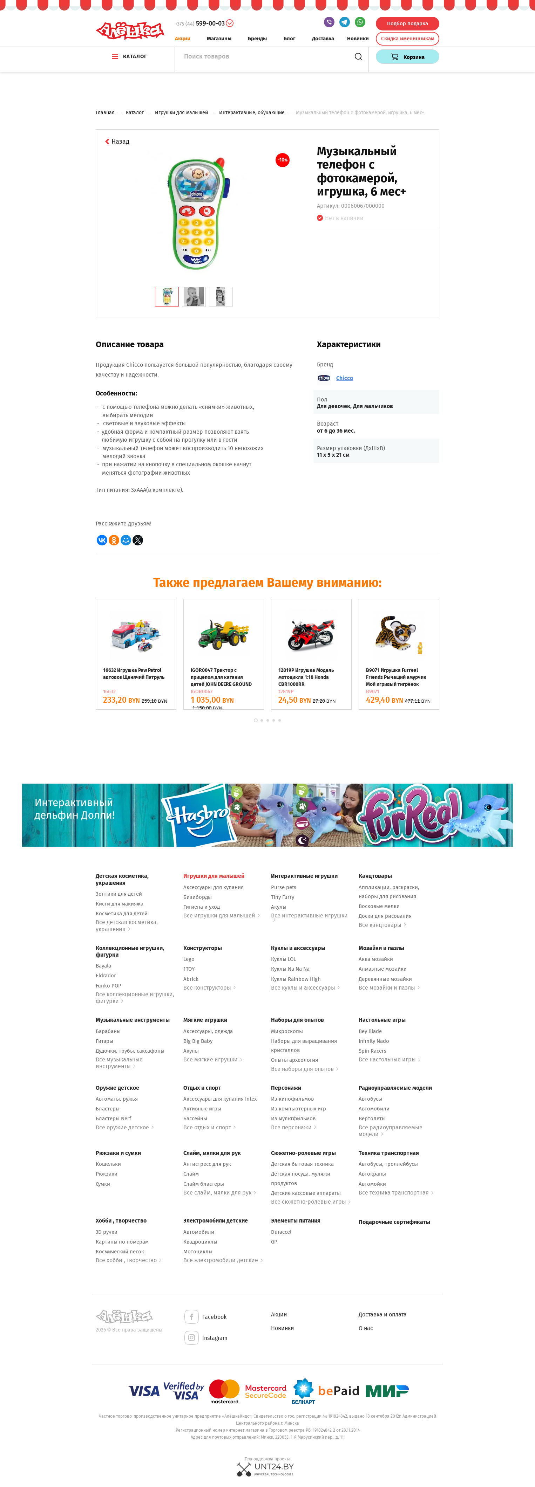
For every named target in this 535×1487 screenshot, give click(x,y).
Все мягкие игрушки (212, 1059)
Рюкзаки (106, 1174)
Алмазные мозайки (383, 969)
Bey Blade (370, 1031)
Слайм (191, 1174)
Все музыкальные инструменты (119, 1062)
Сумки (103, 1184)
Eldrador (106, 975)
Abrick (190, 979)
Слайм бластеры (203, 1184)
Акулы (278, 907)
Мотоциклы (197, 1251)
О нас (366, 1328)
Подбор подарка (407, 23)
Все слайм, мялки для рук (219, 1192)
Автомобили (374, 1109)
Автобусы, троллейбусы (388, 1164)
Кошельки (108, 1164)
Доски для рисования (385, 916)
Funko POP (108, 986)
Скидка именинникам (407, 38)
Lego (189, 959)
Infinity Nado (374, 1041)
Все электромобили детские (223, 1260)
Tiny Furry (282, 897)
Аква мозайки (376, 959)
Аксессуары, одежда (208, 1031)
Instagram (205, 1338)
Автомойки (372, 1184)
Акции (182, 38)
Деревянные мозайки (385, 979)
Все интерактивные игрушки (309, 916)
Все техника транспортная (396, 1192)
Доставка (323, 38)
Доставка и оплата (383, 1314)
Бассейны (195, 1118)
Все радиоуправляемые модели (390, 1130)
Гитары (104, 1041)
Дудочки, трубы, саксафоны (130, 1051)
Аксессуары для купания (213, 887)
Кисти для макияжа (119, 904)
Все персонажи (293, 1127)
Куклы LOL (283, 959)
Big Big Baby (197, 1041)
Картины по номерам (122, 1242)
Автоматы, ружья (117, 1099)
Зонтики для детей (119, 894)
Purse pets (283, 887)
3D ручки (106, 1232)
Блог (290, 38)
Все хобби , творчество (128, 1260)
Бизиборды (197, 897)
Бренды (257, 38)
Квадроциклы (200, 1242)
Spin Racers (372, 1051)
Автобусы (370, 1099)
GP (274, 1242)
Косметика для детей (122, 913)
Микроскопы (287, 1031)
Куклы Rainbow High (296, 979)
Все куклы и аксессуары (305, 987)
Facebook (204, 1317)
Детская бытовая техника (302, 1164)
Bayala (103, 966)
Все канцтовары (382, 925)
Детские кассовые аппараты (306, 1193)
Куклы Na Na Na (290, 969)
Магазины (219, 38)
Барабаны (108, 1031)
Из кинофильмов (292, 1099)
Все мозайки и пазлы (389, 987)
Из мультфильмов (293, 1118)
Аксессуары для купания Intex (220, 1099)
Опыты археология (294, 1060)
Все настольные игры (389, 1059)
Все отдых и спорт (209, 1127)
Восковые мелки (379, 906)
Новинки (358, 38)
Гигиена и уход (201, 907)
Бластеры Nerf (113, 1118)
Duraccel (281, 1232)
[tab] (167, 297)
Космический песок (120, 1251)
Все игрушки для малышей (221, 915)
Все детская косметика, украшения (127, 925)
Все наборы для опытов (304, 1069)
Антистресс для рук (207, 1164)
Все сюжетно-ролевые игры (311, 1201)
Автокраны (372, 1174)
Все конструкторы (209, 987)
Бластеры (108, 1109)
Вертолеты (372, 1118)
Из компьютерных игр (298, 1109)
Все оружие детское (125, 1127)
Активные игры (202, 1109)
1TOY (189, 969)
